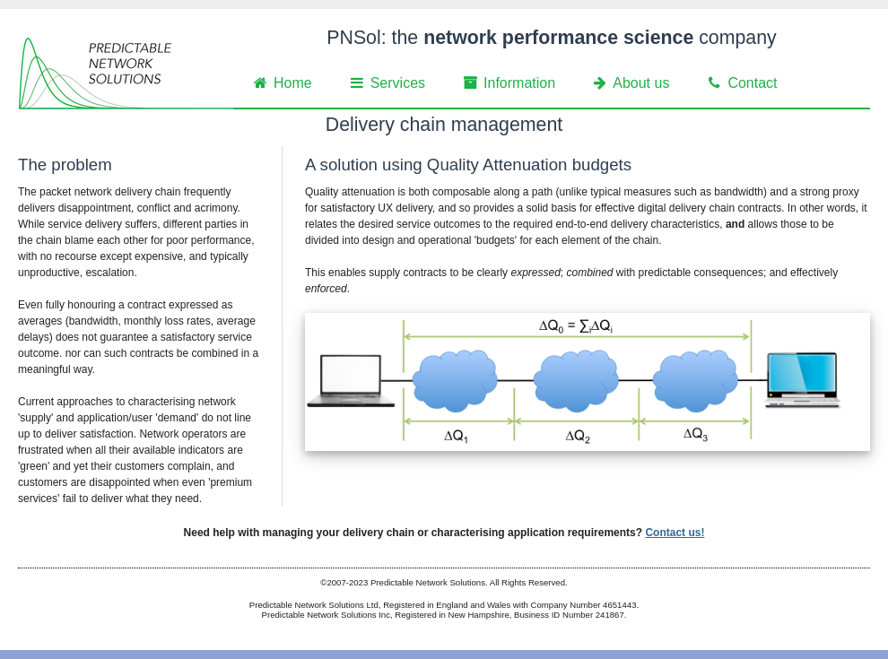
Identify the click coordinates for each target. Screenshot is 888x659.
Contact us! (674, 532)
